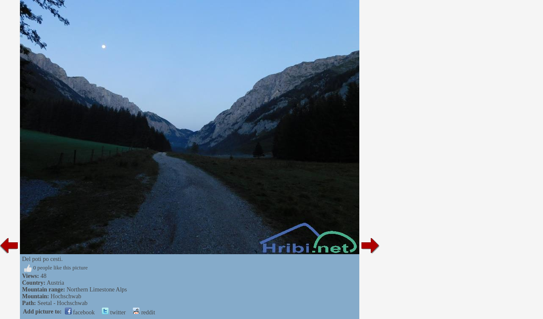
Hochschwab (65, 296)
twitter (114, 312)
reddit (144, 312)
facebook (80, 312)
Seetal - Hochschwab (62, 303)
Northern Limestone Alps (97, 289)
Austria (55, 283)
